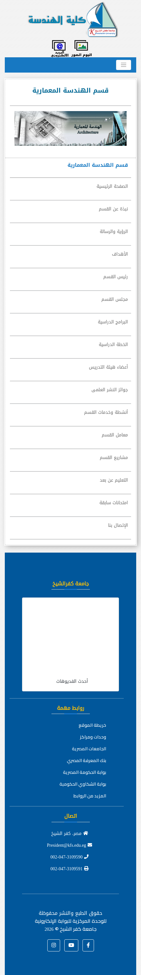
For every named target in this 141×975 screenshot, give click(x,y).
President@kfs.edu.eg (69, 845)
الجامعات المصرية (89, 749)
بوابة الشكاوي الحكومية (82, 784)
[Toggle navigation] (123, 65)
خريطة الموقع (92, 725)
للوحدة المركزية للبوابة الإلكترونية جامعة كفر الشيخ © (70, 925)
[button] (88, 945)
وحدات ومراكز (93, 737)
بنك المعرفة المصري (86, 760)
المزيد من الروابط (90, 796)
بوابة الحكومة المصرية (84, 772)
